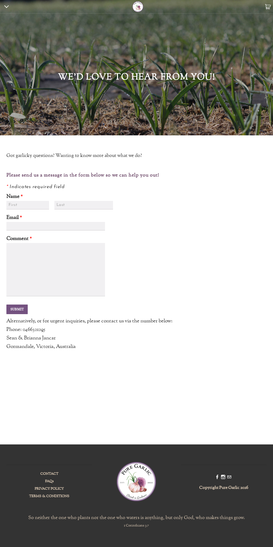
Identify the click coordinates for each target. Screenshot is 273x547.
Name (14, 196)
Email (14, 217)
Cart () (268, 6)
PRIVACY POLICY (49, 489)
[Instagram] (223, 477)
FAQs (49, 481)
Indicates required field (35, 186)
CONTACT (49, 474)
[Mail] (229, 477)
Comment (19, 238)
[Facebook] (217, 477)
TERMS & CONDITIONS (49, 496)
